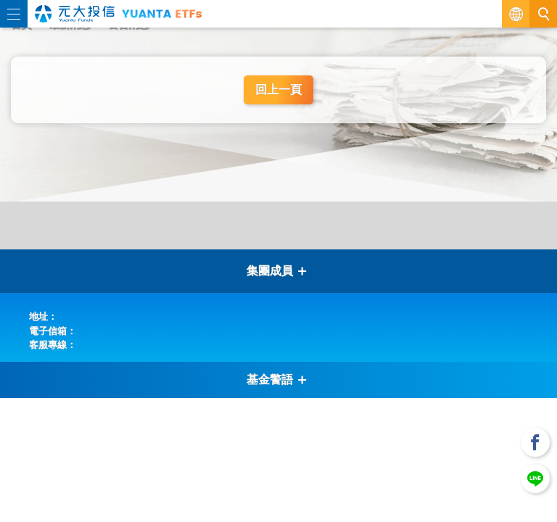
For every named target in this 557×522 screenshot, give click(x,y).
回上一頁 (278, 89)
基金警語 (277, 379)
